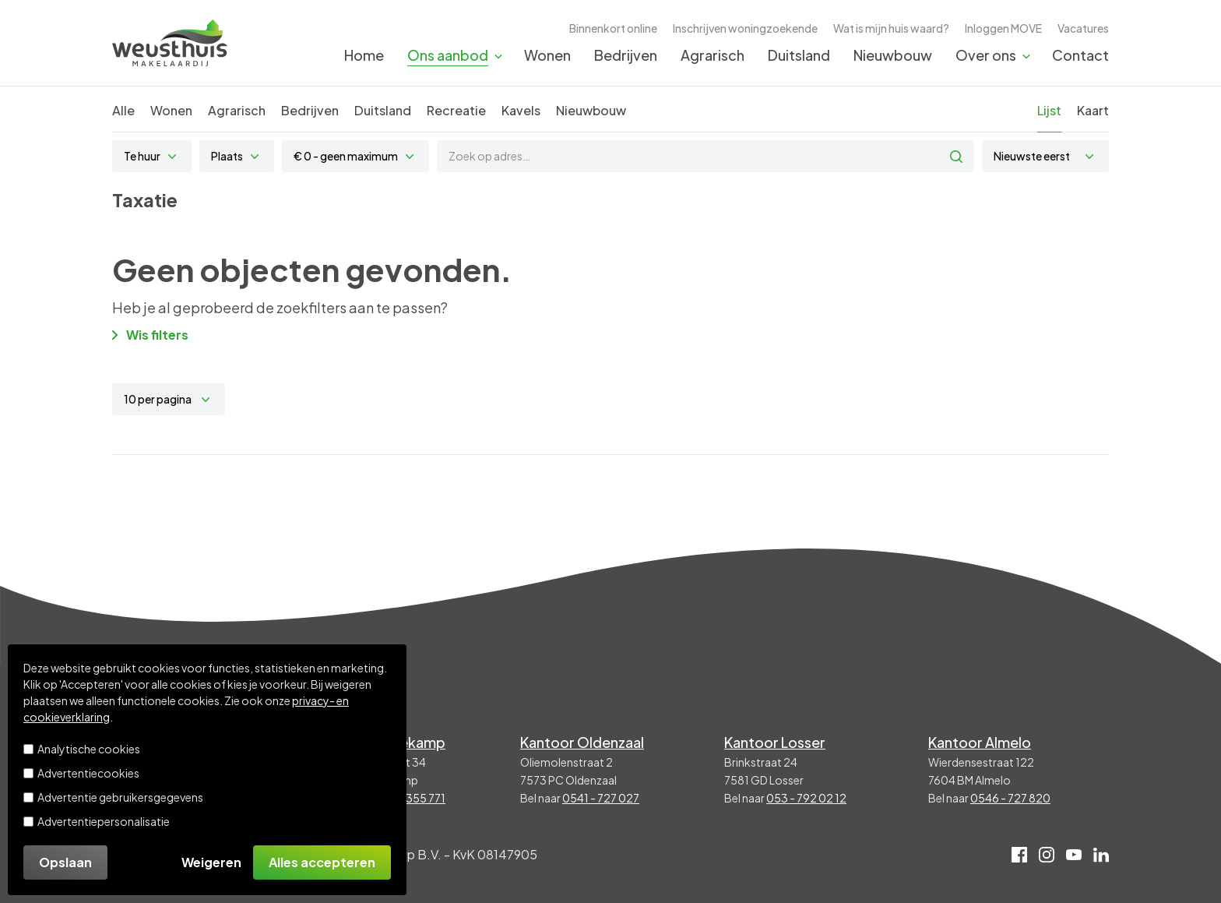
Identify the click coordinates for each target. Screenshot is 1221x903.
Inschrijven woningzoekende (745, 28)
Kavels (520, 110)
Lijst (1049, 110)
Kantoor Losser (774, 742)
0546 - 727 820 (1010, 798)
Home (364, 55)
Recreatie (456, 110)
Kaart (1093, 110)
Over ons (985, 55)
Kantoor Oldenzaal (582, 742)
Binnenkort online (613, 28)
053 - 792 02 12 (806, 798)
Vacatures (1083, 28)
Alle (123, 110)
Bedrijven (625, 55)
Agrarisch (712, 55)
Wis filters (150, 334)
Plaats (227, 156)
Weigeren (211, 862)
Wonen (547, 55)
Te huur (142, 156)
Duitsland (799, 55)
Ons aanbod (447, 55)
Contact (1080, 55)
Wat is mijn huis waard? (891, 28)
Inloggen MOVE (1003, 28)
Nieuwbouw (892, 55)
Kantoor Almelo (979, 742)
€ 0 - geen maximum (346, 156)
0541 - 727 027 (600, 798)
